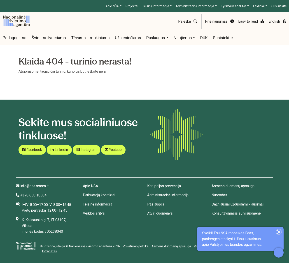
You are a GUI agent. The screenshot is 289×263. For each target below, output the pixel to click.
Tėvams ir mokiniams (90, 37)
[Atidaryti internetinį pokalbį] (279, 253)
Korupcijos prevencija (164, 186)
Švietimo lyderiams (49, 37)
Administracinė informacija (195, 6)
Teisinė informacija (155, 6)
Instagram (86, 150)
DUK (204, 37)
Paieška (187, 21)
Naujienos (183, 37)
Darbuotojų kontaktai (99, 195)
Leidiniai (259, 6)
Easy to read (251, 21)
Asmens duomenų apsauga (233, 186)
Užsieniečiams (128, 37)
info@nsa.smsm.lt (34, 186)
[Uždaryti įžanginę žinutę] (279, 232)
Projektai (132, 6)
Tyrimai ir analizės (234, 6)
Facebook (32, 150)
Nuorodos (219, 195)
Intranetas (49, 251)
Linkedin (59, 150)
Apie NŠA (112, 6)
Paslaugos (155, 37)
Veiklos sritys (94, 213)
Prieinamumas (219, 21)
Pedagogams (14, 37)
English (277, 21)
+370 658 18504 (33, 195)
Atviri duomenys (160, 213)
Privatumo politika (136, 246)
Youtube (113, 150)
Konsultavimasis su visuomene (236, 213)
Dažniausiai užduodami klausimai (237, 204)
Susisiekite (279, 6)
